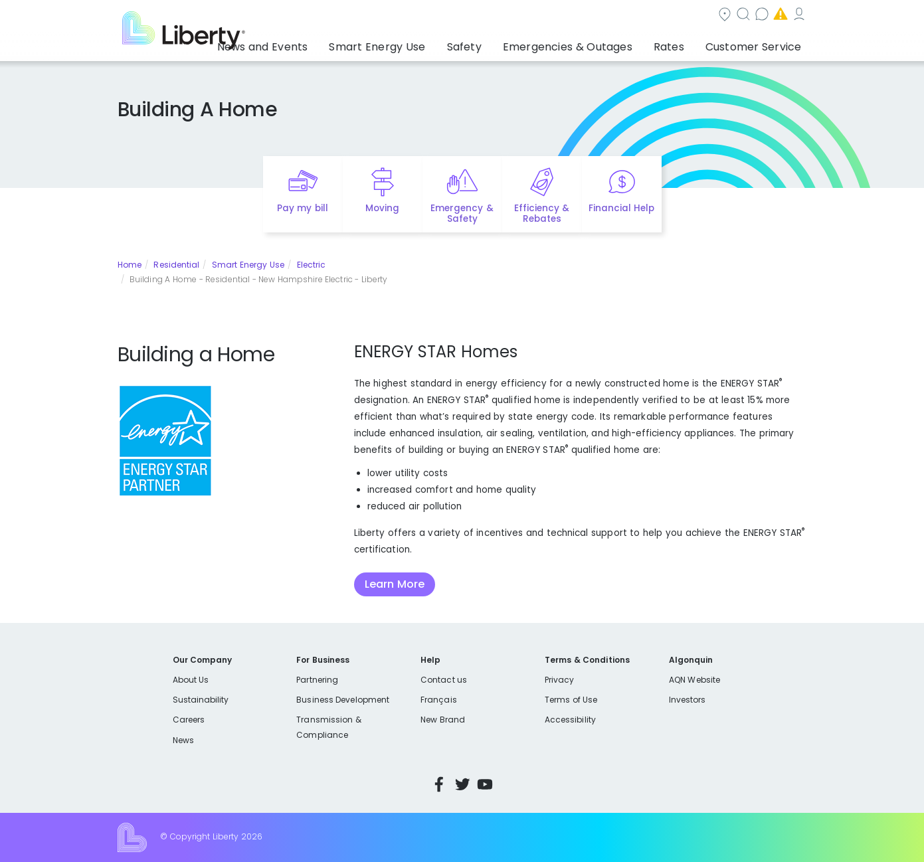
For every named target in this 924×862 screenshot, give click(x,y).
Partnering (317, 679)
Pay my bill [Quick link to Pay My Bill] (302, 208)
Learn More (394, 584)
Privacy (559, 679)
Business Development (342, 699)
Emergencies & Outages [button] (591, 43)
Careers (189, 719)
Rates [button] (682, 43)
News (183, 740)
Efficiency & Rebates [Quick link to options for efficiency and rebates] (541, 214)
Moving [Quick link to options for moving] (382, 208)
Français (438, 699)
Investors (687, 699)
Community (470, 15)
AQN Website (694, 679)
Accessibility (570, 719)
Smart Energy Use (248, 264)
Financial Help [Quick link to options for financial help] (621, 208)
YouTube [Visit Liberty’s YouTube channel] (485, 784)
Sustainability (201, 699)
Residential (176, 264)
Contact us (612, 15)
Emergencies (694, 15)
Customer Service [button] (757, 43)
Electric (311, 264)
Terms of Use (571, 699)
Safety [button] (498, 43)
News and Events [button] (321, 43)
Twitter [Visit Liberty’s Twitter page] (462, 784)
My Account (778, 15)
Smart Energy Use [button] (422, 43)
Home (129, 264)
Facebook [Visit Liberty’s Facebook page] (439, 784)
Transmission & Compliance (328, 727)
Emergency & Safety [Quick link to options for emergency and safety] (461, 214)
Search (541, 15)
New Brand (442, 719)
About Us (191, 679)
